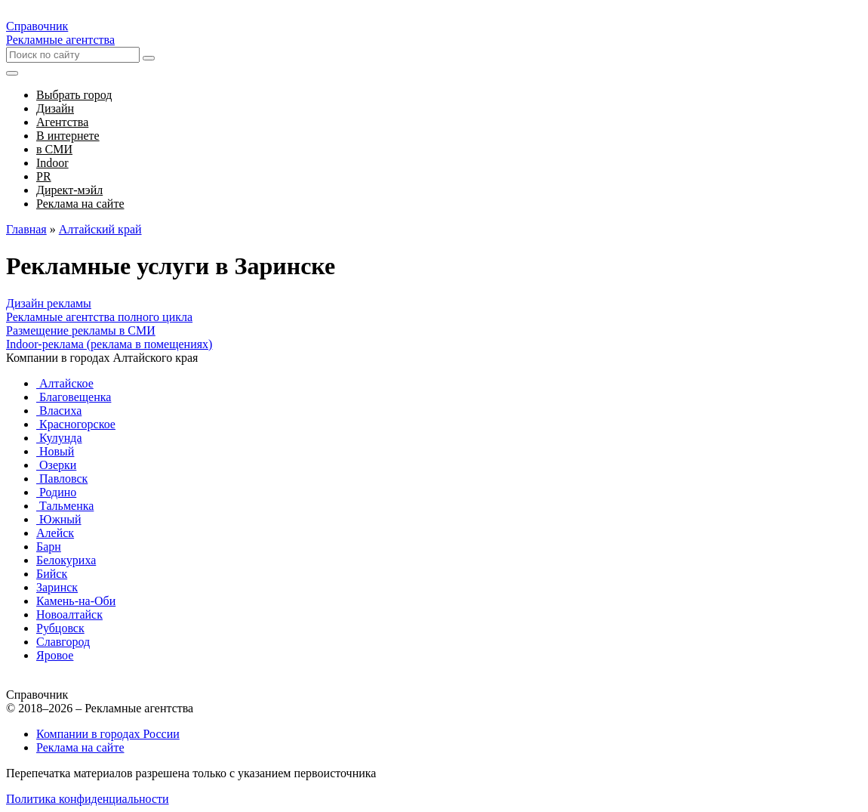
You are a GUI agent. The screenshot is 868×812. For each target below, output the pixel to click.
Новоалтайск (69, 614)
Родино (56, 492)
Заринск (57, 587)
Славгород (63, 641)
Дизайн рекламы (48, 303)
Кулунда (59, 437)
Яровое (54, 655)
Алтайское (65, 383)
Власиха (59, 410)
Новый (55, 451)
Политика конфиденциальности (87, 798)
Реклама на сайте (80, 747)
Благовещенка (73, 397)
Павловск (62, 478)
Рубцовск (60, 628)
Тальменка (65, 505)
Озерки (56, 464)
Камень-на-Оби (75, 600)
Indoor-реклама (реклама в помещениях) (109, 344)
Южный (59, 519)
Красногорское (75, 424)
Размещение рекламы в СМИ (80, 330)
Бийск (51, 573)
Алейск (55, 532)
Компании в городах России (108, 733)
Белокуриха (66, 560)
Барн (48, 546)
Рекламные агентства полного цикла (99, 316)
